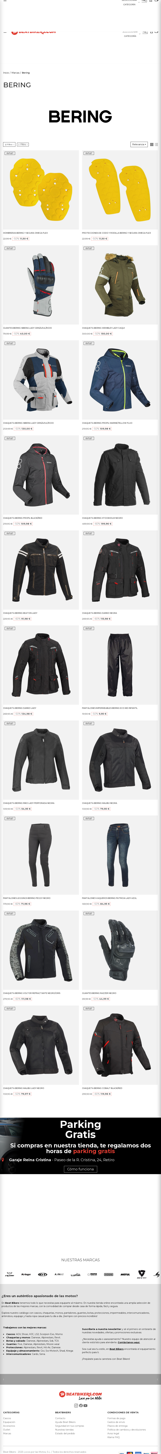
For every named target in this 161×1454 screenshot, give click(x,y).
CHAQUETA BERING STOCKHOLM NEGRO (102, 518)
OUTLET (9, 153)
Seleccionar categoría (130, 33)
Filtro (23, 144)
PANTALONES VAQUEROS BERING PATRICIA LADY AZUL (109, 898)
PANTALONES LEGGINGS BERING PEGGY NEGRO (26, 898)
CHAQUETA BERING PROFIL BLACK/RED (22, 518)
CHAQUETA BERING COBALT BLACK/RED (102, 1088)
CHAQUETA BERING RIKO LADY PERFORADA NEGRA (28, 803)
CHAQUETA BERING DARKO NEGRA (99, 613)
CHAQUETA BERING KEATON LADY (20, 613)
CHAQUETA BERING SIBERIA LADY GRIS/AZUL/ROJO (28, 423)
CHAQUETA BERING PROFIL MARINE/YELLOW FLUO (107, 423)
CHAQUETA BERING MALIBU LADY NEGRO (23, 1088)
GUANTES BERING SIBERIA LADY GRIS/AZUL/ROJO (27, 328)
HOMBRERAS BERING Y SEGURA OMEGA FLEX (25, 233)
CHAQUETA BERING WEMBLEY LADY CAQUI (103, 328)
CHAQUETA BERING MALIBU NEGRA (99, 803)
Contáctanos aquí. (129, 1342)
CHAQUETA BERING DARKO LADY (19, 708)
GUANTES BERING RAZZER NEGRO (99, 993)
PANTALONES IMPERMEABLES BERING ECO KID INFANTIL (110, 708)
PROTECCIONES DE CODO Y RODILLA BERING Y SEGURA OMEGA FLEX (116, 233)
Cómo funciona (80, 1169)
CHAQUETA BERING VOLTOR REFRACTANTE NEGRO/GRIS (31, 993)
